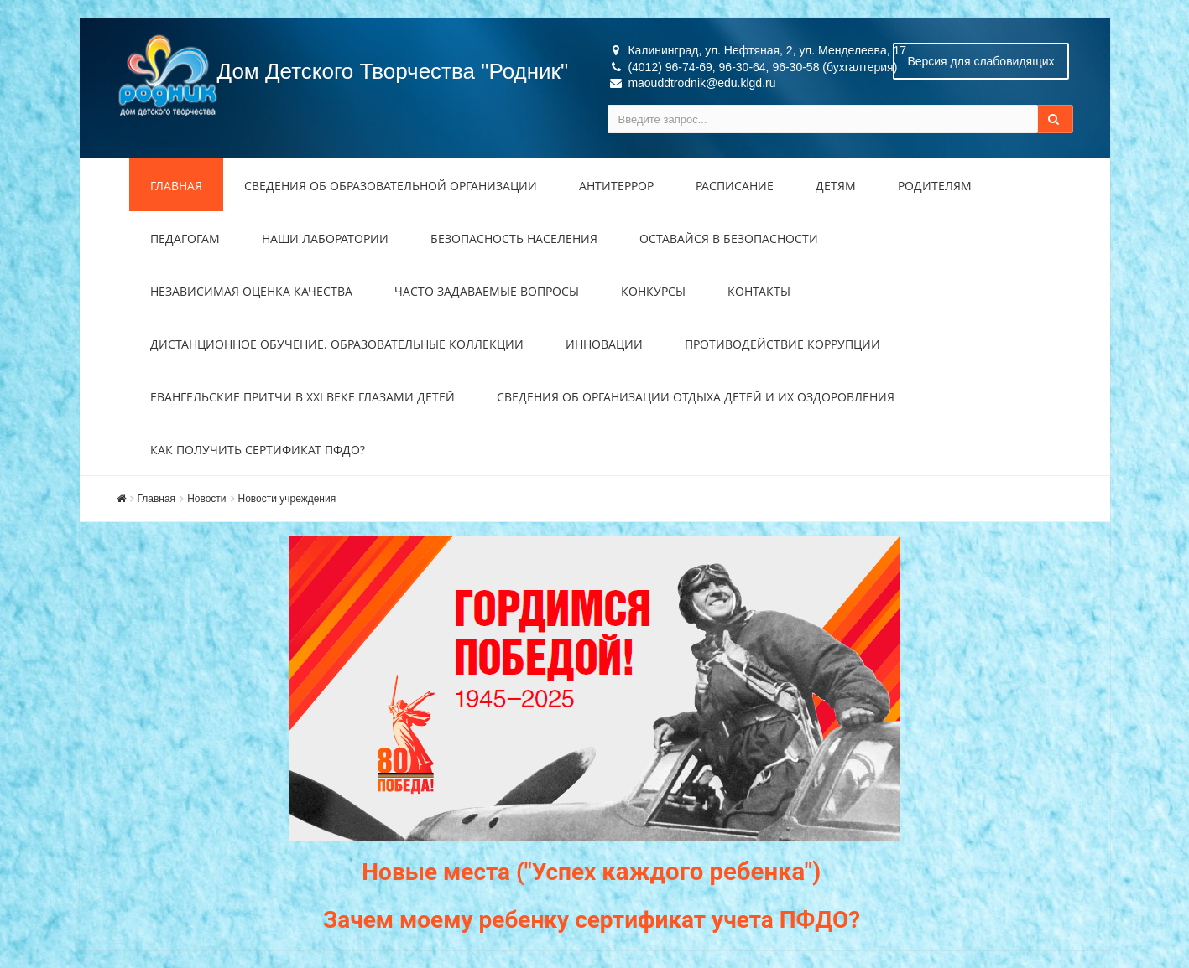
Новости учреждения (287, 499)
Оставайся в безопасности (728, 238)
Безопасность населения (513, 238)
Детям (836, 186)
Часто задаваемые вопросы (486, 291)
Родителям (935, 186)
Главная (176, 186)
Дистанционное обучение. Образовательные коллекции (337, 344)
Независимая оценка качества (251, 291)
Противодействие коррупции (782, 344)
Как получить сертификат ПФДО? (257, 450)
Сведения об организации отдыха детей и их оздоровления (695, 397)
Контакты (758, 291)
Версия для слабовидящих (980, 61)
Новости (206, 499)
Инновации (604, 344)
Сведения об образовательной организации (390, 186)
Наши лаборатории (325, 238)
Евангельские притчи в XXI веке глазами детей (302, 397)
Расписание (735, 186)
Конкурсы (653, 291)
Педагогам (185, 238)
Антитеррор (616, 186)
